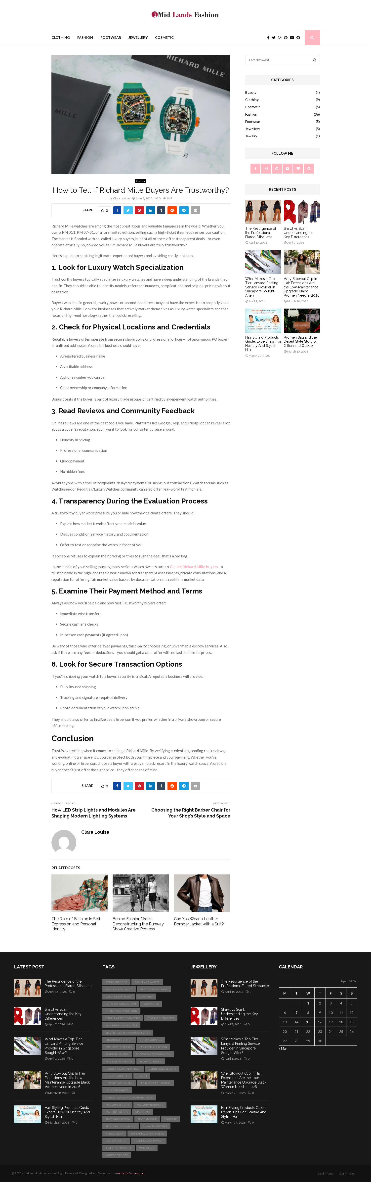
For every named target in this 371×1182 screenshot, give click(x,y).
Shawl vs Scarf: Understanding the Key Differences (298, 233)
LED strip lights (117, 1090)
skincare (170, 1119)
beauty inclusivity (119, 989)
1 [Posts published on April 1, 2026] (308, 1003)
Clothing (60, 37)
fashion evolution (153, 1047)
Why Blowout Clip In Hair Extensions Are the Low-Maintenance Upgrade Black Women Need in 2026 (302, 287)
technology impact (148, 1140)
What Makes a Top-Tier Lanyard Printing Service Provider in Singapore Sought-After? (261, 287)
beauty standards (153, 989)
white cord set (117, 1155)
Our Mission (347, 1173)
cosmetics (151, 1003)
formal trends (151, 1061)
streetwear (114, 1133)
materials (142, 1111)
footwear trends (119, 1061)
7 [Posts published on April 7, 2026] (296, 1012)
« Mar (283, 1048)
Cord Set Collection (121, 1003)
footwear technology (153, 1054)
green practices (117, 1075)
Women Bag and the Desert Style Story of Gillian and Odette (300, 341)
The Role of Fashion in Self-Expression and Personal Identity (76, 924)
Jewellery (138, 37)
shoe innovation (118, 1119)
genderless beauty (162, 1068)
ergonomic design (119, 1039)
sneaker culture (155, 1126)
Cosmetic (164, 37)
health (142, 1075)
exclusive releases (119, 1047)
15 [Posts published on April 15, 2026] (308, 1022)
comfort (146, 996)
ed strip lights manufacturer (128, 1032)
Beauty (250, 92)
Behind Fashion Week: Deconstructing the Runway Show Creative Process (138, 924)
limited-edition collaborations (129, 1097)
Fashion (85, 37)
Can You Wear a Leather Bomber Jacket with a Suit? (199, 921)
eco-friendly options (121, 1025)
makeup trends (117, 1111)
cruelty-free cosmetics (123, 1018)
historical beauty (119, 1083)
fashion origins (117, 1054)
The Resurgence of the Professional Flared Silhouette (260, 233)
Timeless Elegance (119, 1147)
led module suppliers (155, 1083)
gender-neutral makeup (123, 1068)
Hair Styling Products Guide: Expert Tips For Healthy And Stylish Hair (263, 343)
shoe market (147, 1119)
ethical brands (151, 1039)
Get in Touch (326, 1173)
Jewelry (251, 136)
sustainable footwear (147, 1133)
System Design (116, 1140)
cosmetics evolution (121, 1010)
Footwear (110, 37)
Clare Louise (121, 198)
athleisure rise (116, 982)
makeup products (150, 1104)
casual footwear (118, 996)
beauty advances (147, 982)
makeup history (117, 1104)
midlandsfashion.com (130, 1173)
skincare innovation (121, 1126)
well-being (146, 1147)
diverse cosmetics (161, 1018)
